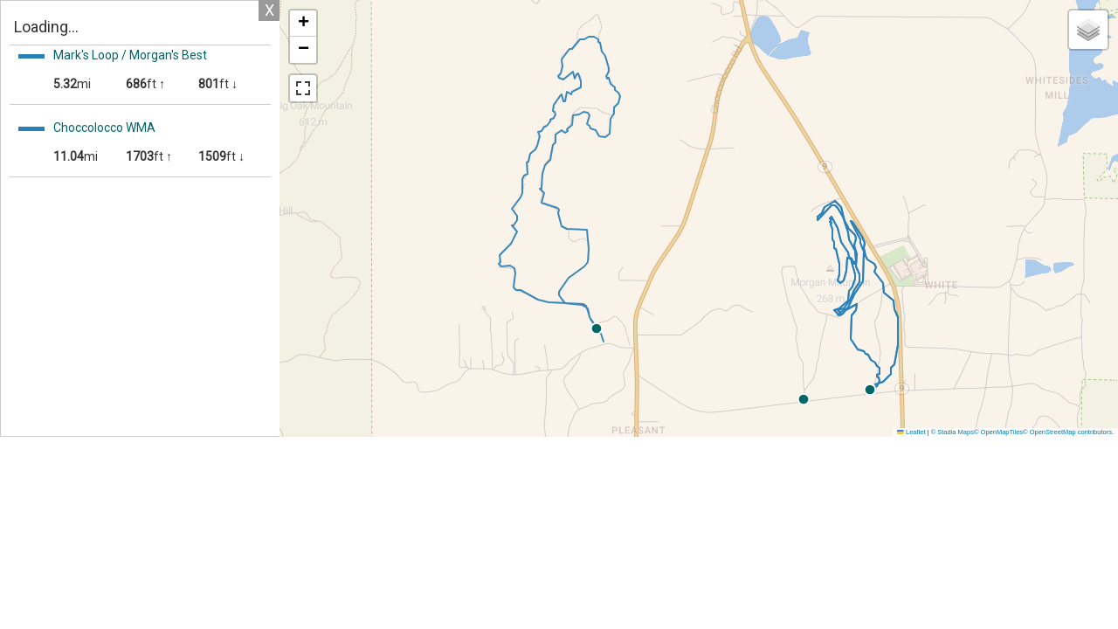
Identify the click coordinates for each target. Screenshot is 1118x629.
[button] (1010, 390)
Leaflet (911, 432)
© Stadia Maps (952, 432)
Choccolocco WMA (104, 128)
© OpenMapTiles (998, 432)
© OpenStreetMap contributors (1067, 432)
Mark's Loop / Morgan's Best (130, 55)
